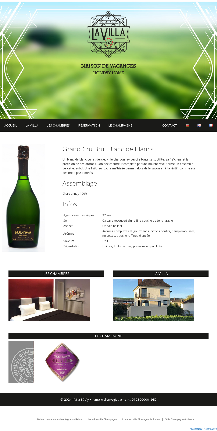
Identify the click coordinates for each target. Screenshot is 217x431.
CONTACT (169, 125)
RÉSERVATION (89, 125)
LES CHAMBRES (58, 125)
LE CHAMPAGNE (120, 125)
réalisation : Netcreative (203, 428)
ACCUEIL (10, 125)
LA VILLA (31, 125)
